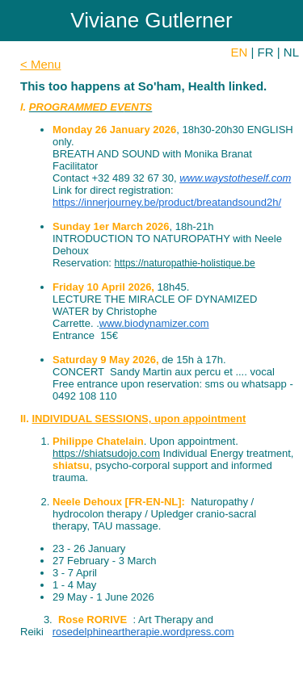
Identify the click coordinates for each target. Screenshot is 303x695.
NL (291, 52)
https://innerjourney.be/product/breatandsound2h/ (167, 202)
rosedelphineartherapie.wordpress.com (143, 632)
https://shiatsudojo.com (106, 453)
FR (266, 52)
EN (239, 52)
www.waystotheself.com (235, 178)
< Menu (40, 64)
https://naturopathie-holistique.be (185, 263)
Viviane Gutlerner (151, 20)
